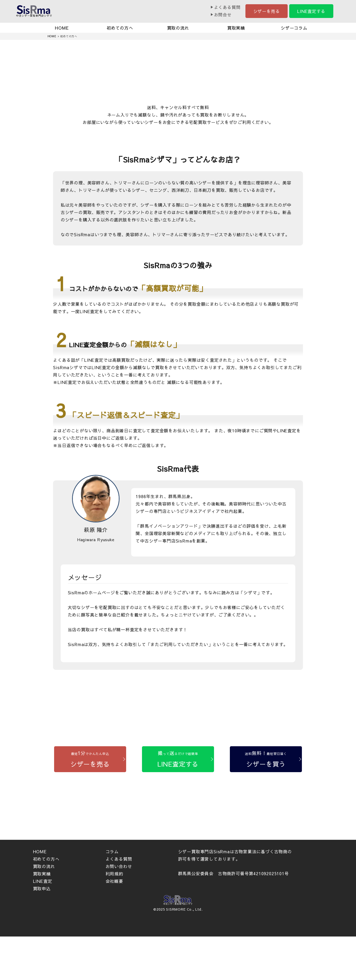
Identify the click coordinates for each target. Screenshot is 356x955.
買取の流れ (178, 28)
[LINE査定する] (178, 759)
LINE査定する (311, 11)
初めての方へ (120, 28)
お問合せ (223, 14)
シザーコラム (294, 28)
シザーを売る (266, 11)
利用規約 (114, 874)
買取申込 (42, 888)
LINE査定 (42, 881)
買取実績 (236, 28)
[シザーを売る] (90, 759)
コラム (112, 851)
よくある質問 (227, 7)
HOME (62, 28)
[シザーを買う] (266, 759)
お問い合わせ (119, 866)
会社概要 (114, 881)
